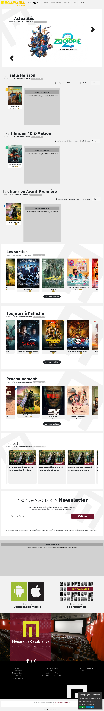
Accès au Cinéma (52, 673)
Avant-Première (56, 3)
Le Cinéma (67, 3)
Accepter (82, 707)
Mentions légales (52, 668)
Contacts (52, 670)
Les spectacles (17, 678)
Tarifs (74, 3)
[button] (11, 43)
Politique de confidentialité (52, 705)
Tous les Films (17, 673)
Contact (81, 3)
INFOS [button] (22, 463)
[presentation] (52, 524)
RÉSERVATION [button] (30, 463)
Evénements (17, 670)
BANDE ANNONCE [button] (14, 463)
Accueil (29, 3)
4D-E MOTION (37, 3)
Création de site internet (54, 709)
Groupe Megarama (87, 668)
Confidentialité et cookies (51, 675)
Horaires (46, 3)
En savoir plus (90, 707)
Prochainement (17, 675)
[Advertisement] (42, 111)
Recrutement (86, 670)
